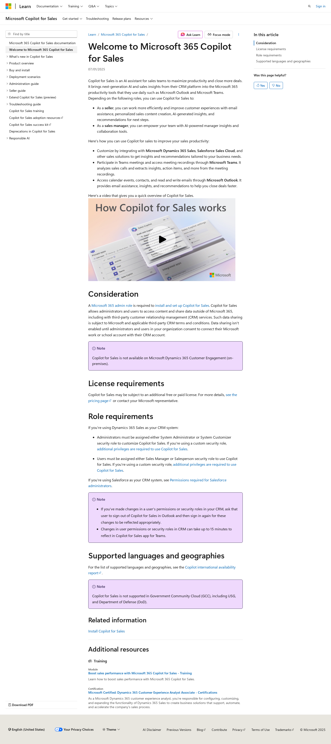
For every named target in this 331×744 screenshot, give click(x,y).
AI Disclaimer (152, 729)
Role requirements (269, 55)
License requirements (271, 49)
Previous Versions (179, 729)
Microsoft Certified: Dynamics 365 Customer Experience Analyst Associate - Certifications (152, 692)
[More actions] (239, 34)
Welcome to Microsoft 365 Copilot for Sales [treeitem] (41, 49)
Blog (200, 729)
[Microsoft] (8, 6)
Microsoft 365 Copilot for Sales (123, 34)
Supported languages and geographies (283, 61)
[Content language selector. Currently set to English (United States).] (27, 729)
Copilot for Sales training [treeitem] (26, 111)
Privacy (237, 729)
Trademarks (283, 729)
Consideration (266, 43)
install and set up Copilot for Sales (182, 305)
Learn (92, 34)
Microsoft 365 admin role (111, 305)
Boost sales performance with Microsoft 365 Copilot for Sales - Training (140, 673)
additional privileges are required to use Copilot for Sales (142, 448)
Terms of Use (260, 729)
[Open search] (309, 6)
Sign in (320, 6)
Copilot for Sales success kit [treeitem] (28, 124)
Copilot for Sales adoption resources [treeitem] (34, 117)
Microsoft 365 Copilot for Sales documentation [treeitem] (42, 43)
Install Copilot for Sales (106, 631)
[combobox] (41, 34)
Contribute (219, 729)
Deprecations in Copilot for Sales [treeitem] (32, 131)
